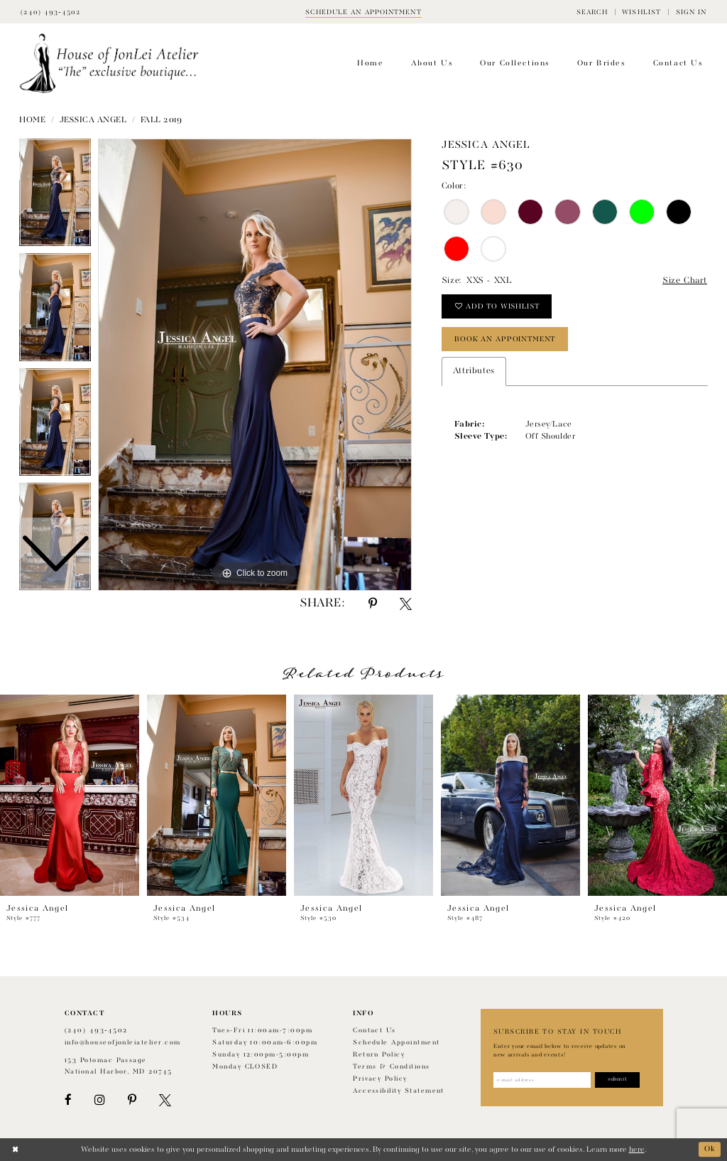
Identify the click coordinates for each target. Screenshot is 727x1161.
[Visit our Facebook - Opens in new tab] (68, 1100)
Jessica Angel (93, 120)
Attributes (474, 371)
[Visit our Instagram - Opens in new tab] (99, 1100)
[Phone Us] (50, 11)
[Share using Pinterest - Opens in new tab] (372, 604)
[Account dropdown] (691, 11)
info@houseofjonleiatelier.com (123, 1043)
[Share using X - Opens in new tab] (406, 604)
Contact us (374, 1030)
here (637, 1149)
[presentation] (69, 795)
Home (32, 120)
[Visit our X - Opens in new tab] (165, 1100)
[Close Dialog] (15, 1149)
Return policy (379, 1055)
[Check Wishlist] (641, 11)
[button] (592, 11)
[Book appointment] (363, 11)
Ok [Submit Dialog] (710, 1149)
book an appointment (504, 339)
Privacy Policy (380, 1079)
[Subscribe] (617, 1080)
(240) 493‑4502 (96, 1030)
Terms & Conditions (391, 1067)
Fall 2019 (161, 120)
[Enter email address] (542, 1080)
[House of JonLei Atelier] (109, 63)
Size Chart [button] (684, 281)
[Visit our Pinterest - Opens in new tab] (132, 1100)
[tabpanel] (255, 364)
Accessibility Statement (398, 1091)
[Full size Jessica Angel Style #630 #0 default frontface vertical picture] (255, 364)
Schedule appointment (396, 1043)
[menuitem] (592, 11)
